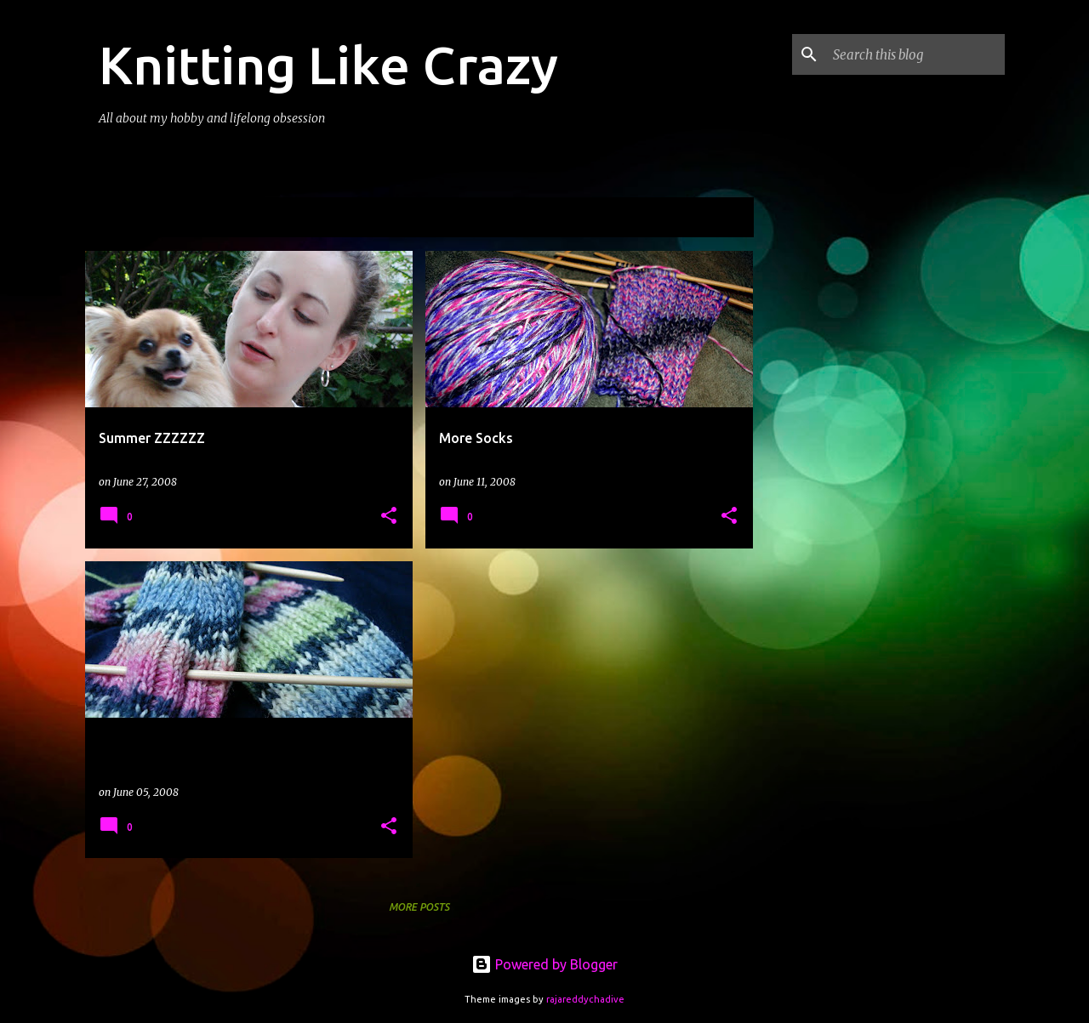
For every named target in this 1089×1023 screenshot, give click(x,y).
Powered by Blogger (544, 964)
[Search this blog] (915, 54)
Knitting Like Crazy (328, 64)
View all (718, 218)
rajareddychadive (585, 999)
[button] (389, 516)
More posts (419, 906)
